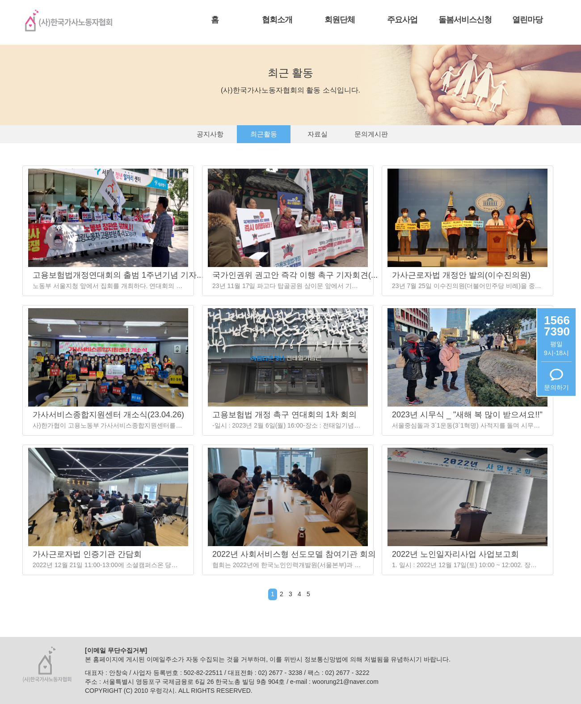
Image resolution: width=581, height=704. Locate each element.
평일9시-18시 (556, 348)
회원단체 (339, 19)
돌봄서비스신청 (465, 19)
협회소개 (277, 19)
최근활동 (263, 134)
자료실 (317, 134)
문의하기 (556, 387)
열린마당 (527, 19)
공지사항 (210, 134)
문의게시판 (371, 134)
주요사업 (402, 19)
